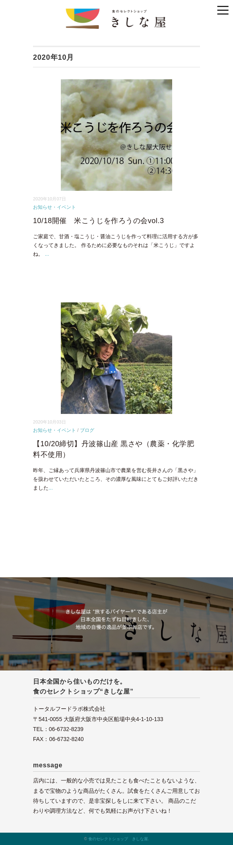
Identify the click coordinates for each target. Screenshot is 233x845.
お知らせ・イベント (54, 207)
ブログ (87, 430)
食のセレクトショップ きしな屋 (118, 839)
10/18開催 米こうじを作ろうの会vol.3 (98, 221)
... (47, 254)
